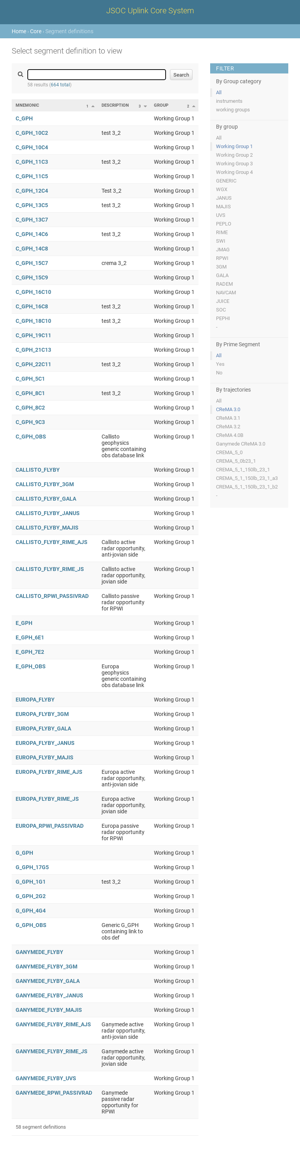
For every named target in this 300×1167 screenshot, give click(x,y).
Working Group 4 (234, 172)
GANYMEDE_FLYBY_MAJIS (49, 1010)
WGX (221, 189)
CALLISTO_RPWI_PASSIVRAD (52, 596)
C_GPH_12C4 (32, 191)
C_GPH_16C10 (33, 292)
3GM (221, 267)
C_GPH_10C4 (32, 147)
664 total (60, 85)
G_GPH (24, 853)
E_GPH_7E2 (30, 652)
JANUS (224, 198)
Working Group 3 (234, 163)
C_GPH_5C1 (30, 379)
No (219, 373)
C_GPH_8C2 (30, 408)
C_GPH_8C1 (30, 393)
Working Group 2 (234, 155)
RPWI (222, 258)
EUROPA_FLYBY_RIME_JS (47, 799)
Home (19, 31)
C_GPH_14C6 (32, 234)
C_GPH (24, 118)
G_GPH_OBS (31, 925)
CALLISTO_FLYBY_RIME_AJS (52, 542)
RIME (222, 232)
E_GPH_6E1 (30, 637)
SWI (220, 241)
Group (161, 105)
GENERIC (226, 181)
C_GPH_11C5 (32, 176)
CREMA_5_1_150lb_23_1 (243, 470)
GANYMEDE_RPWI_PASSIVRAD (54, 1093)
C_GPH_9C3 (30, 422)
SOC (221, 310)
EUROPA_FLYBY (35, 699)
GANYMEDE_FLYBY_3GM (46, 966)
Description (115, 105)
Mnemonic (27, 105)
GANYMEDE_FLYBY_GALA (48, 981)
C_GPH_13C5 (32, 205)
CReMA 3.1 (228, 418)
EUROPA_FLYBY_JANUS (45, 743)
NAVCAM (226, 292)
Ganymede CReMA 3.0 (240, 444)
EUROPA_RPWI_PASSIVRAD (50, 826)
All (218, 92)
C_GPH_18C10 (33, 321)
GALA (222, 275)
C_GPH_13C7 (32, 220)
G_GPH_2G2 (31, 896)
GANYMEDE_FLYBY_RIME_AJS (53, 1024)
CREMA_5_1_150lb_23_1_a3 (247, 478)
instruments (229, 101)
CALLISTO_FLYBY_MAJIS (47, 527)
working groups (233, 110)
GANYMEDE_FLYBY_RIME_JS (52, 1051)
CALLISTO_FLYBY (38, 470)
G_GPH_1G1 (31, 882)
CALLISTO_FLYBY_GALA (46, 499)
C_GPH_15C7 (32, 263)
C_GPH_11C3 (32, 162)
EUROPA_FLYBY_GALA (43, 728)
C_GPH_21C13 (33, 350)
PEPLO (223, 224)
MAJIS (223, 206)
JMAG (223, 249)
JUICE (222, 301)
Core (35, 31)
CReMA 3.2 (228, 427)
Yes (220, 364)
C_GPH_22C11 (33, 364)
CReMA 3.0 (228, 409)
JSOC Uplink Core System (150, 10)
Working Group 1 (234, 146)
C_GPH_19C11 (33, 335)
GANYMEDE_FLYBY (39, 952)
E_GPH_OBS (31, 666)
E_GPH (24, 623)
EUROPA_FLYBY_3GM (42, 714)
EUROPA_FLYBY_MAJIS (44, 757)
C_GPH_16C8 (32, 306)
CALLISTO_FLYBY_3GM (45, 484)
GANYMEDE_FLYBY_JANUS (49, 995)
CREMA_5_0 (229, 452)
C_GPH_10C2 (32, 133)
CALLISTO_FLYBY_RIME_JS (50, 569)
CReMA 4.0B (229, 435)
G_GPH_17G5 (32, 867)
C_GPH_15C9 (32, 277)
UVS (220, 215)
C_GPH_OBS (31, 436)
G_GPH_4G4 (31, 910)
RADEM (224, 284)
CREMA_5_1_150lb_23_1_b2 (247, 487)
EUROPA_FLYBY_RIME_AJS (49, 772)
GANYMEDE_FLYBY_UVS (46, 1078)
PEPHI (223, 318)
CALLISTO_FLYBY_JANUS (48, 513)
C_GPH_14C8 (32, 248)
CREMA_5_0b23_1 (236, 461)
